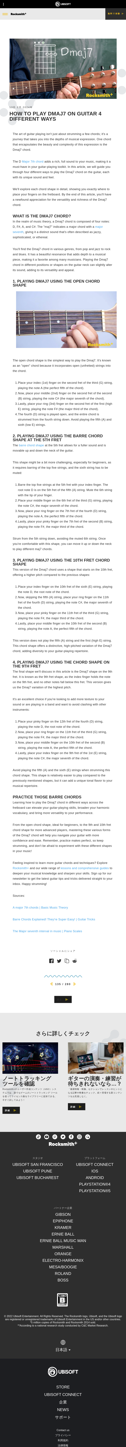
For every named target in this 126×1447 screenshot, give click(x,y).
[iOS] (95, 1171)
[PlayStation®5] (95, 1190)
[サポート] (63, 1417)
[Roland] (63, 1273)
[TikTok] (38, 1136)
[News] (63, 1410)
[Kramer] (63, 1227)
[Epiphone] (63, 1221)
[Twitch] (54, 1136)
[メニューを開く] (5, 14)
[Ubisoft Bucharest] (37, 1177)
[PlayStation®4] (95, 1184)
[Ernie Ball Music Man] (63, 1240)
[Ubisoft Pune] (37, 1171)
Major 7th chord (32, 161)
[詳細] (11, 1110)
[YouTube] (46, 1136)
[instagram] (79, 1136)
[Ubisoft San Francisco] (37, 1164)
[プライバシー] (63, 1435)
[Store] (63, 1387)
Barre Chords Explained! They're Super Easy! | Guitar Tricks (54, 919)
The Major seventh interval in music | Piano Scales (47, 931)
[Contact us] (63, 1430)
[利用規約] (63, 1440)
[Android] (95, 1177)
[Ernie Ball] (63, 1234)
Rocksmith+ (21, 868)
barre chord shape (31, 445)
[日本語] (63, 1346)
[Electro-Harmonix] (63, 1260)
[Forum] (87, 1136)
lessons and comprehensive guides (85, 868)
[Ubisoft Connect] (63, 1394)
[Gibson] (63, 1214)
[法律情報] (63, 1445)
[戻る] (63, 999)
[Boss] (63, 1280)
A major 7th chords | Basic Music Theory (40, 907)
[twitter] (63, 1136)
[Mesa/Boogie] (63, 1267)
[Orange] (63, 1254)
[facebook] (71, 1136)
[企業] (63, 1402)
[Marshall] (63, 1247)
